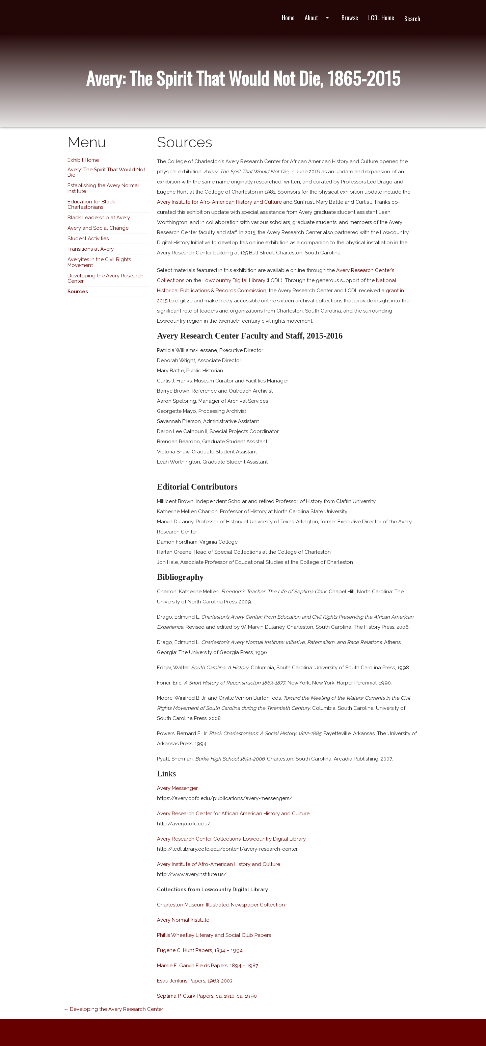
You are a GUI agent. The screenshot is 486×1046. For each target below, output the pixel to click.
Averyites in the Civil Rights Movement (99, 262)
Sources (78, 292)
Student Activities (88, 238)
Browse (350, 17)
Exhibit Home (83, 160)
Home (288, 17)
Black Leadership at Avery (99, 218)
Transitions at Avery (91, 249)
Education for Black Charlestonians (91, 204)
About (318, 17)
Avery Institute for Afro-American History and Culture (219, 202)
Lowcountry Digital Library (233, 280)
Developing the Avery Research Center (105, 278)
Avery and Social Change (98, 228)
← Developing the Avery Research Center (113, 1009)
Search (412, 18)
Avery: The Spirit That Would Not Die (106, 172)
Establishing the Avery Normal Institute (103, 188)
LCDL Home (381, 17)
